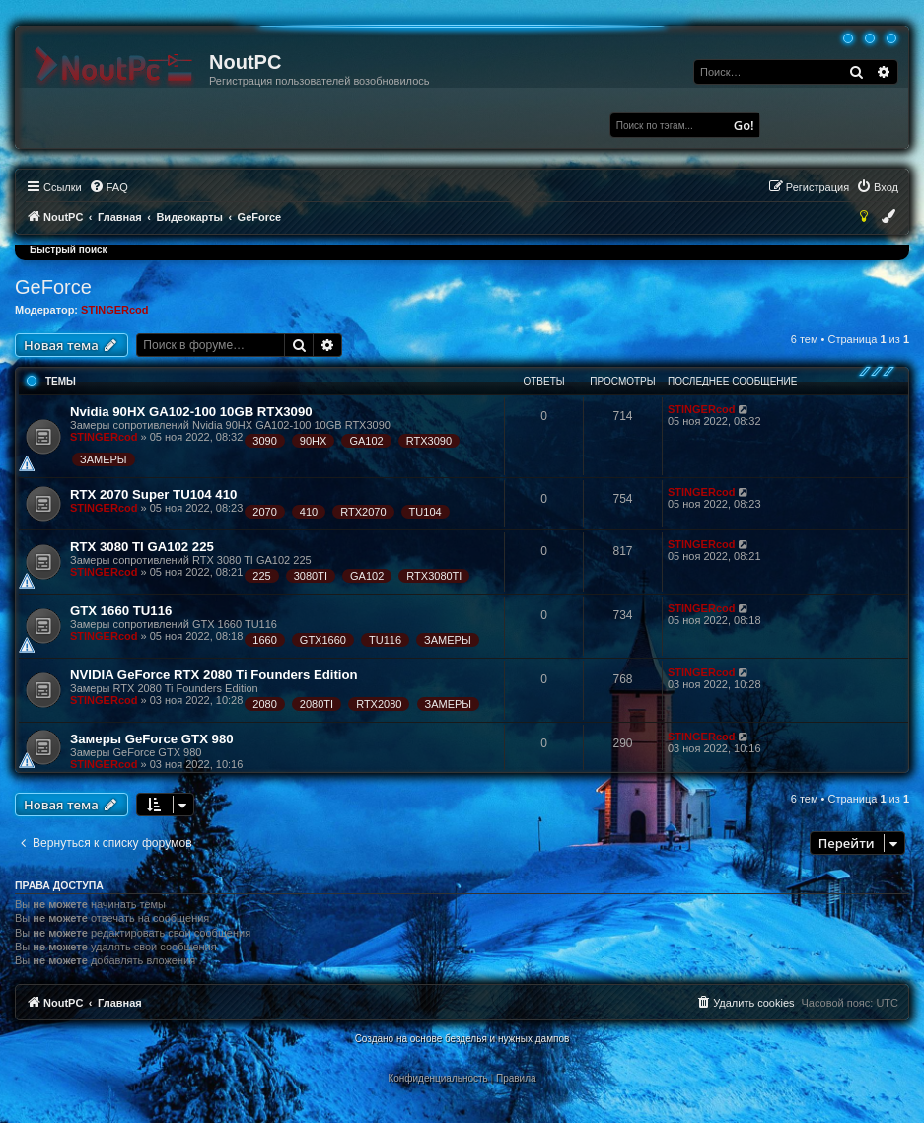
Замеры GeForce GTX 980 (152, 739)
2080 (264, 704)
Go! (744, 125)
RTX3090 (429, 441)
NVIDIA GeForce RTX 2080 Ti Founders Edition (214, 674)
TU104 (425, 512)
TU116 (385, 640)
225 (261, 576)
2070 (264, 512)
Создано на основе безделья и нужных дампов (462, 1038)
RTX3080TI (434, 576)
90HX (313, 441)
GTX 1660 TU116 (121, 610)
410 (309, 512)
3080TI (310, 576)
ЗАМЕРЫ (103, 459)
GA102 (366, 441)
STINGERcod (114, 310)
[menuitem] (108, 187)
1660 (264, 640)
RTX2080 (378, 704)
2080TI (316, 704)
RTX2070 (363, 512)
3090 (264, 441)
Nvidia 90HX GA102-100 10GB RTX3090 (191, 411)
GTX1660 (323, 640)
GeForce (53, 287)
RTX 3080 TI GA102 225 (142, 546)
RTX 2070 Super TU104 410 (153, 494)
